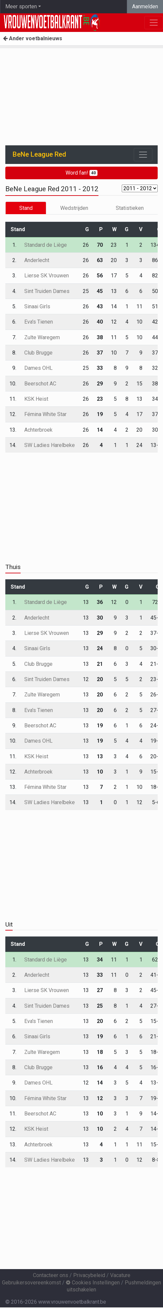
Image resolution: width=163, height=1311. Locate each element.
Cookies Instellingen (93, 1282)
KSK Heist (36, 399)
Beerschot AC (40, 383)
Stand (26, 208)
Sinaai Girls (37, 306)
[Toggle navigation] (143, 154)
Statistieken (130, 208)
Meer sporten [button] (21, 6)
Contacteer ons (50, 1275)
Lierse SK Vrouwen (46, 275)
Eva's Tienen (38, 322)
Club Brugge (38, 353)
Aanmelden (145, 6)
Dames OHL (38, 368)
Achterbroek (38, 430)
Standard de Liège (45, 245)
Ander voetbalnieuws (32, 38)
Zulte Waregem (42, 337)
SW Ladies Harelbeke (49, 445)
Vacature (120, 1275)
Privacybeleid (89, 1275)
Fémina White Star (45, 414)
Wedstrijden (74, 208)
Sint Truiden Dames (47, 291)
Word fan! (81, 173)
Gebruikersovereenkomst (31, 1282)
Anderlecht (36, 260)
